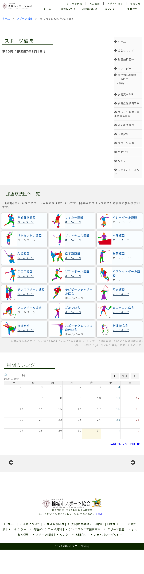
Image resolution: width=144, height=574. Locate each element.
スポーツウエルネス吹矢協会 (79, 328)
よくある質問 (74, 3)
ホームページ (25, 222)
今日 (124, 375)
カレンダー (111, 8)
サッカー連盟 (74, 217)
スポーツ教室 (114, 554)
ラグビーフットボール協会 (79, 291)
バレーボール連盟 (125, 217)
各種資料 (132, 8)
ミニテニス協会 (123, 308)
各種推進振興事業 (126, 103)
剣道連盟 (23, 253)
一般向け (98, 548)
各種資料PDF (124, 94)
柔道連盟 (23, 326)
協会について (68, 8)
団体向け (113, 548)
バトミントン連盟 (29, 235)
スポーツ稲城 (115, 3)
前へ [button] (11, 475)
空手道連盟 (72, 253)
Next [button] (132, 475)
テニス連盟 (25, 271)
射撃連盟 (119, 253)
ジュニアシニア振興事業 (83, 554)
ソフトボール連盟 (77, 271)
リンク (120, 161)
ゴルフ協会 (72, 308)
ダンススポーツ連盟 (31, 289)
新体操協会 (120, 326)
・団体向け (121, 83)
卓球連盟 (119, 235)
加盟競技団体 (89, 8)
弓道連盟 (119, 289)
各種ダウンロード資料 (46, 554)
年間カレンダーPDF (125, 444)
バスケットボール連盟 (126, 273)
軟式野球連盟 (26, 217)
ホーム (47, 8)
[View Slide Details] (37, 476)
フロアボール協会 (29, 308)
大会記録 (94, 3)
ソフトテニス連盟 (77, 235)
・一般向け (121, 78)
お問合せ (135, 3)
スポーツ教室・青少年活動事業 (126, 114)
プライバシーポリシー (126, 171)
